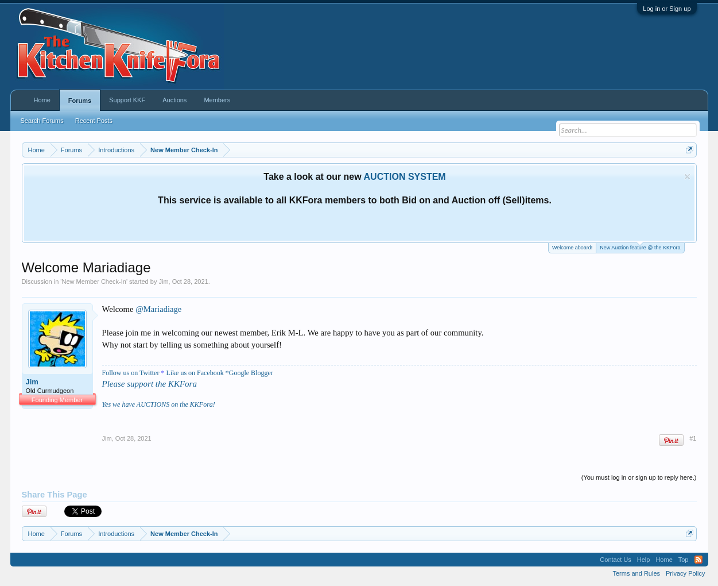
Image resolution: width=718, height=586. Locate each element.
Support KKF (127, 100)
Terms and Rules (636, 573)
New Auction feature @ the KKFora (640, 246)
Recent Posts (93, 120)
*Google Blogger (249, 373)
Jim (163, 281)
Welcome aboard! (572, 247)
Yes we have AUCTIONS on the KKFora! (158, 404)
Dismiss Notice (687, 176)
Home (42, 100)
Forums (79, 100)
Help (643, 559)
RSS (698, 560)
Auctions (174, 100)
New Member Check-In (93, 281)
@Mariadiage (158, 309)
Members (217, 100)
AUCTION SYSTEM (405, 177)
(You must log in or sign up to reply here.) (639, 477)
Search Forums (42, 120)
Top (683, 559)
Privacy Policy (685, 573)
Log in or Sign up (666, 8)
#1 (692, 438)
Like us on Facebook (194, 373)
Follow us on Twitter (131, 373)
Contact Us (615, 559)
